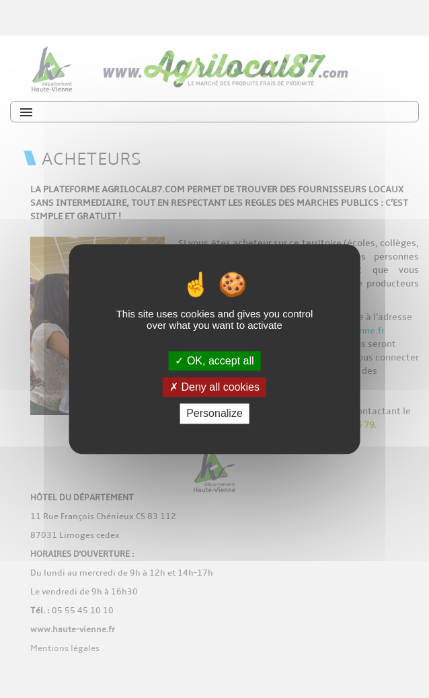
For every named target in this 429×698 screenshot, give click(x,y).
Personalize (214, 414)
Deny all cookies (214, 387)
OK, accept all (214, 360)
